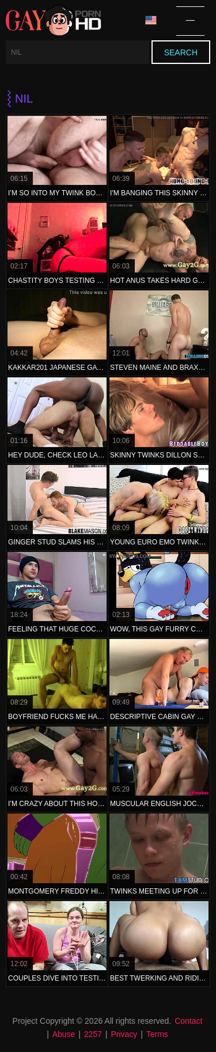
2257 (93, 1034)
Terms (157, 1034)
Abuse (63, 1034)
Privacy (124, 1034)
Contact (188, 1020)
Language (151, 20)
